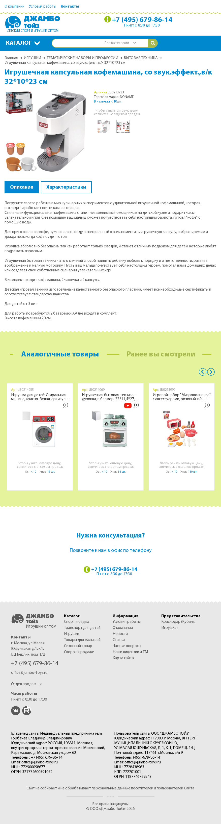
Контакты (70, 7)
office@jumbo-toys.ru (29, 673)
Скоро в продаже (79, 652)
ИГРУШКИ (32, 58)
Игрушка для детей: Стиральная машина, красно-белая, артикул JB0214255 (38, 397)
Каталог (19, 43)
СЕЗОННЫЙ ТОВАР (78, 646)
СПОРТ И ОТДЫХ (76, 622)
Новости (120, 634)
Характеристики (66, 187)
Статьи (119, 640)
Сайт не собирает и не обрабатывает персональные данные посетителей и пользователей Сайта (110, 788)
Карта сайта (123, 658)
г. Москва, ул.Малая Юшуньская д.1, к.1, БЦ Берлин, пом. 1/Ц (28, 649)
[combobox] (120, 43)
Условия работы (42, 7)
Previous (202, 372)
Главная (11, 58)
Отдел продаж (26, 684)
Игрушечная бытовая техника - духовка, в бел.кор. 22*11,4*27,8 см (109, 397)
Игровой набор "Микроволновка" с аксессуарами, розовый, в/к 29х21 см (182, 397)
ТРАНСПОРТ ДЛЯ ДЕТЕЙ (82, 628)
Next (211, 372)
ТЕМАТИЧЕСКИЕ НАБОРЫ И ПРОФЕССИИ (82, 58)
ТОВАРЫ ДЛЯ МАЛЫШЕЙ (82, 640)
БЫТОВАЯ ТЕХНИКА (141, 58)
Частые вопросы (127, 646)
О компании (14, 7)
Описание (21, 187)
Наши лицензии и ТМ (130, 652)
